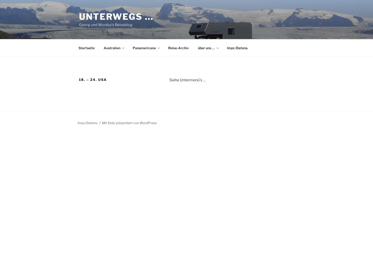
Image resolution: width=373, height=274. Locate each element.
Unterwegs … (116, 16)
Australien (114, 48)
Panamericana (146, 48)
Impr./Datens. (237, 48)
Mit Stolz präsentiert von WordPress (129, 123)
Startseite (87, 48)
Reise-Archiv (178, 48)
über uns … (208, 48)
